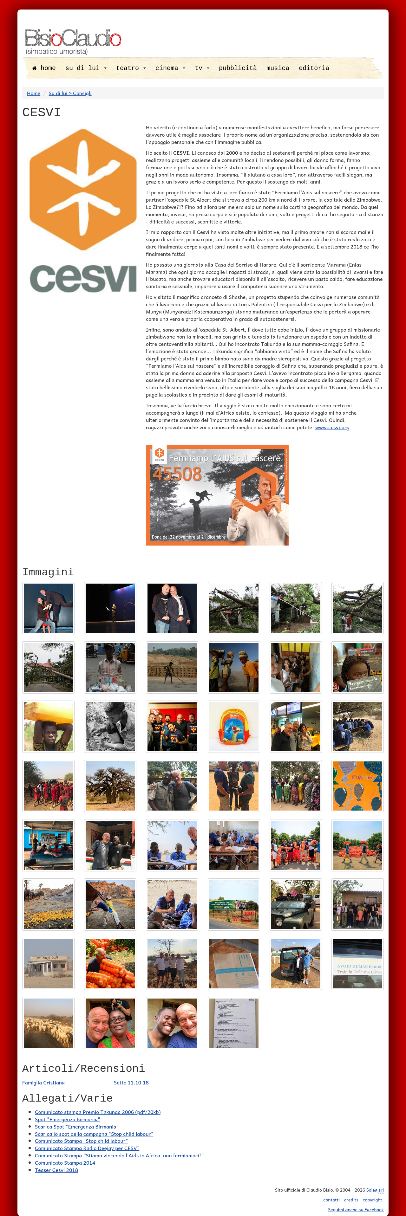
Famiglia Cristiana (43, 1082)
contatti (332, 1199)
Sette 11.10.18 (131, 1082)
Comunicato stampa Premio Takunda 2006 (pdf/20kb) (98, 1112)
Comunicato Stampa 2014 (65, 1162)
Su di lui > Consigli (70, 93)
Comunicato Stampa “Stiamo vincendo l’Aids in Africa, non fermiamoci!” (119, 1155)
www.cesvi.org (332, 427)
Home (33, 93)
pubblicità (238, 68)
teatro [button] (131, 68)
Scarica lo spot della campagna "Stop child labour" (94, 1133)
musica (277, 68)
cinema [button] (170, 68)
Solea (375, 1189)
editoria (314, 68)
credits (351, 1199)
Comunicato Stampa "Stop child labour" (81, 1140)
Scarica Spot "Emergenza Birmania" (77, 1126)
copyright (372, 1199)
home (44, 68)
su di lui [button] (86, 68)
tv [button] (202, 68)
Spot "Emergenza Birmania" (67, 1119)
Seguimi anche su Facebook (356, 1209)
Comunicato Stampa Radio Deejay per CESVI (87, 1148)
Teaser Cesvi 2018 (56, 1170)
